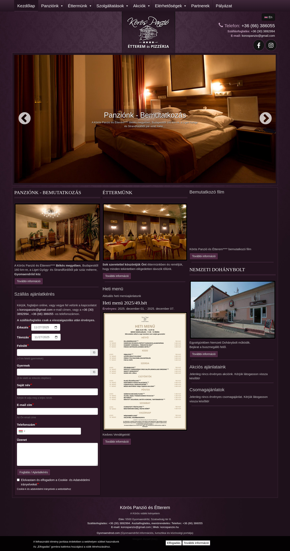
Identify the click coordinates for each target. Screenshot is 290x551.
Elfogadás (173, 543)
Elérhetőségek (170, 5)
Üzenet (22, 439)
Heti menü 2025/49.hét (125, 302)
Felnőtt (22, 345)
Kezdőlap (26, 5)
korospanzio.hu (169, 527)
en (268, 17)
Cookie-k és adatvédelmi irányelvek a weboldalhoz (44, 489)
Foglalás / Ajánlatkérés (34, 472)
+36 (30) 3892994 (263, 31)
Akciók (141, 5)
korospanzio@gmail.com (258, 35)
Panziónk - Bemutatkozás (145, 115)
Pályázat (224, 5)
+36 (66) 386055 (258, 25)
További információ (28, 281)
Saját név (23, 385)
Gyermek (23, 365)
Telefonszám (26, 424)
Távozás (23, 337)
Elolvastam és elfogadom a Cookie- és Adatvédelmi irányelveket (53, 482)
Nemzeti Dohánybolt (217, 269)
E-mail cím (24, 405)
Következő (265, 119)
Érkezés (22, 327)
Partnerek (200, 5)
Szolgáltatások (112, 5)
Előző (24, 119)
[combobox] (21, 431)
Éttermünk (79, 5)
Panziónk (52, 5)
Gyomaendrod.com (108, 532)
